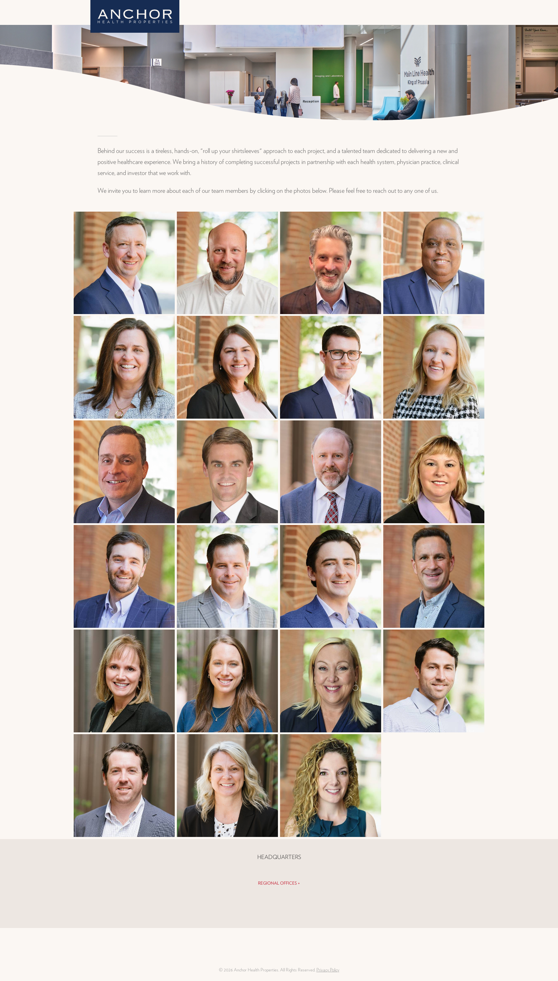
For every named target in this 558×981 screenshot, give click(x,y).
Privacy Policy (327, 969)
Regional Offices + (279, 883)
